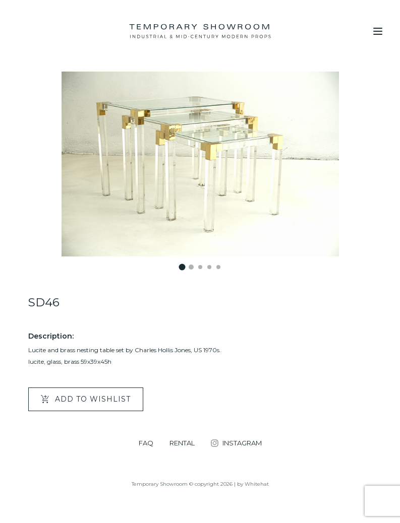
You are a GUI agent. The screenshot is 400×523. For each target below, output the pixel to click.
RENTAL (182, 443)
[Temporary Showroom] (200, 31)
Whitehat (257, 484)
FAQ (146, 443)
